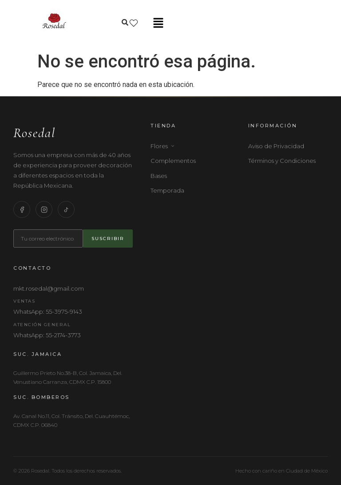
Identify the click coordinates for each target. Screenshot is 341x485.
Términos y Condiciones (282, 160)
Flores (163, 146)
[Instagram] (44, 209)
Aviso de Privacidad (276, 146)
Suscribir (107, 238)
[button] (158, 23)
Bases (159, 175)
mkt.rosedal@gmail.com (48, 288)
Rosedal (34, 133)
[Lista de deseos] (133, 23)
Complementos (173, 160)
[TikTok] (66, 209)
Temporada (167, 190)
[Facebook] (21, 209)
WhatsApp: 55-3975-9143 (47, 311)
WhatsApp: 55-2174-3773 (47, 335)
